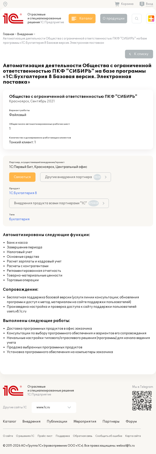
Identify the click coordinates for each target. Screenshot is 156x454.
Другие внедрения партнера (73, 177)
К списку (141, 54)
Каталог (9, 422)
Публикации (57, 422)
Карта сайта (133, 436)
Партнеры (111, 422)
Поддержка (63, 436)
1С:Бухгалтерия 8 (23, 193)
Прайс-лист (44, 436)
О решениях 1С (25, 436)
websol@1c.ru (125, 445)
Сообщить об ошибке (108, 436)
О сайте (8, 436)
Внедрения (25, 34)
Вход (149, 4)
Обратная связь (82, 436)
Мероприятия (85, 422)
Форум (131, 422)
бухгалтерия (19, 219)
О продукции (114, 19)
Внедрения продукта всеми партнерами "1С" (56, 203)
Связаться (22, 177)
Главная (8, 34)
